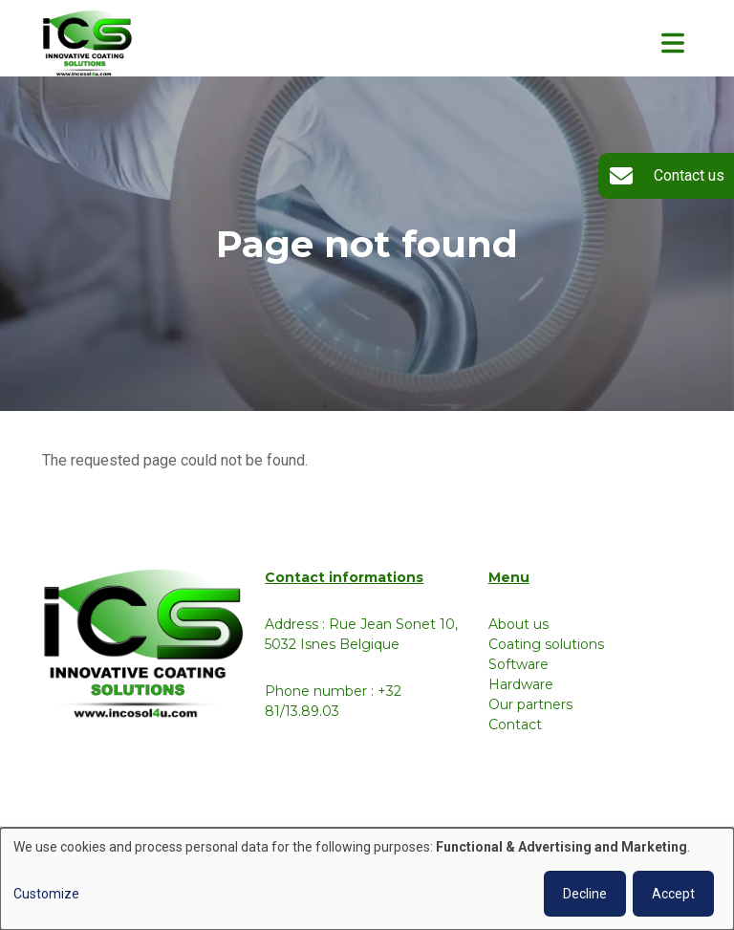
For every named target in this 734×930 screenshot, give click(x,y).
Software (518, 664)
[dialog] (367, 879)
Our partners (530, 704)
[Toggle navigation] (673, 43)
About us (518, 624)
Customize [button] (46, 893)
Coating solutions (546, 644)
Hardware (520, 684)
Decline (585, 893)
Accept (673, 893)
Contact (515, 724)
